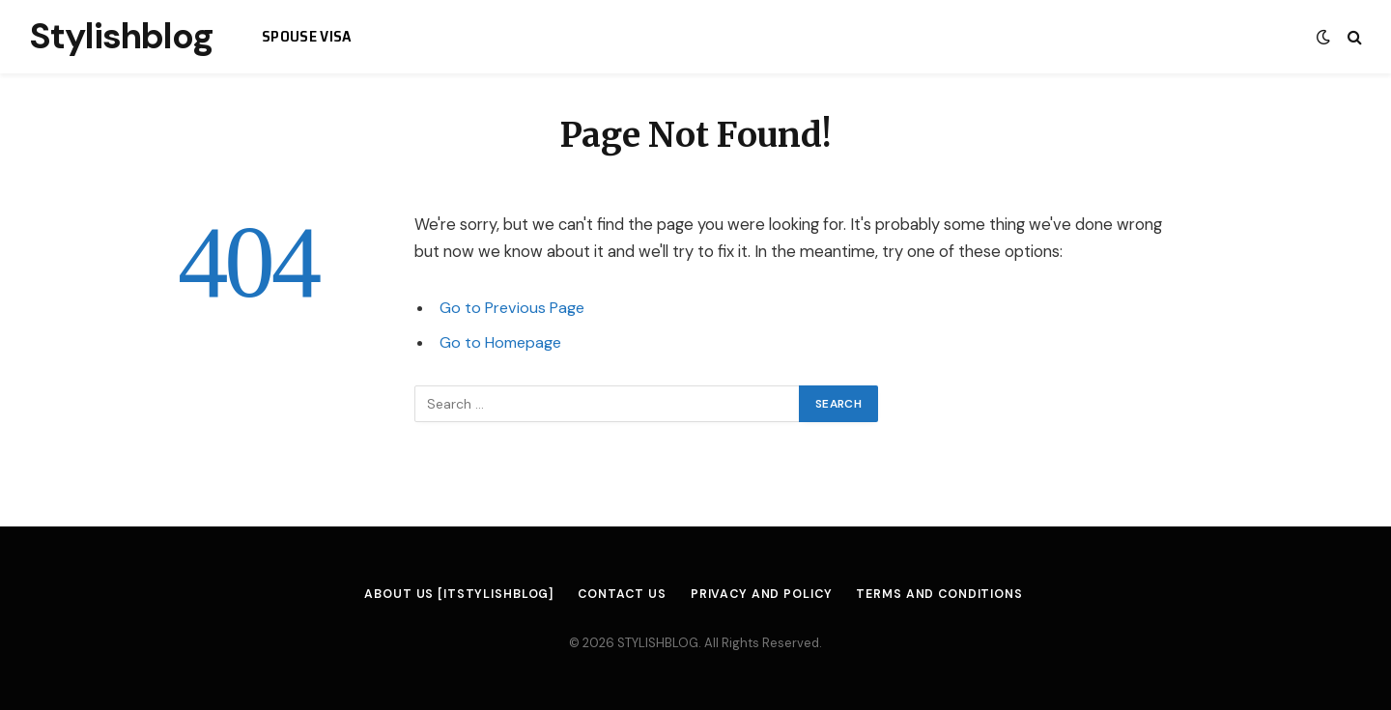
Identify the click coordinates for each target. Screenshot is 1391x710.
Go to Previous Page (514, 308)
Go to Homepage (503, 342)
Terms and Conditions (950, 593)
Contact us (618, 593)
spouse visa (307, 36)
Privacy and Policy (761, 593)
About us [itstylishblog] (449, 593)
